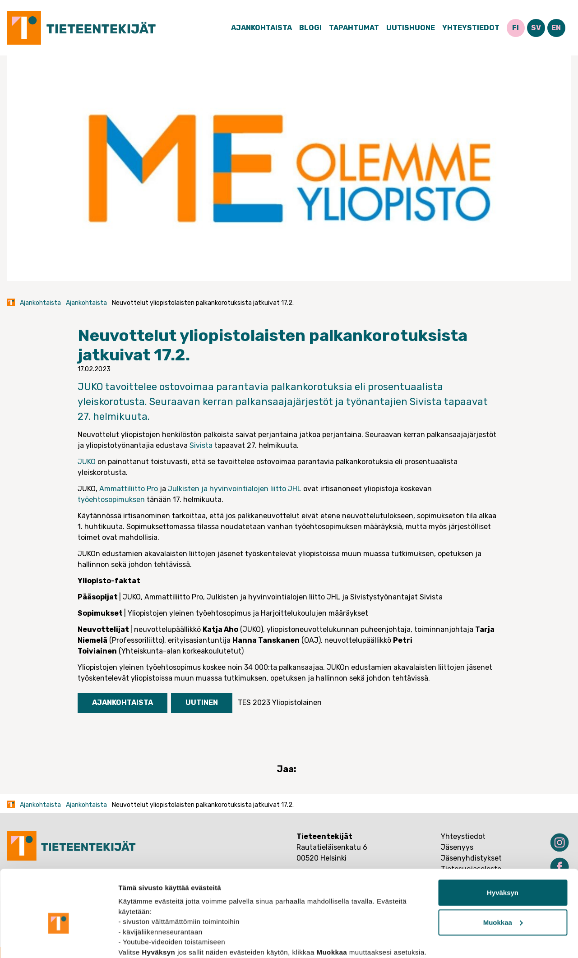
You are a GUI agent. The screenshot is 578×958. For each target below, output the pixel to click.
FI (515, 27)
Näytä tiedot (137, 940)
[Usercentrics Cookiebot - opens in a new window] (58, 940)
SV (536, 27)
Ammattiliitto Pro (128, 488)
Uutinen (201, 702)
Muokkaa (503, 876)
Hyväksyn (502, 846)
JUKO (87, 461)
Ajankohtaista (261, 27)
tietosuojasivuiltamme (213, 915)
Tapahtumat (354, 27)
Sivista (201, 445)
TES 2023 (254, 702)
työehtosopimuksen (111, 499)
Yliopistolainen (297, 702)
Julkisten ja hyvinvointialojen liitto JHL (234, 488)
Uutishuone (410, 27)
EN (556, 27)
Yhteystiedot (470, 27)
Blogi (310, 27)
